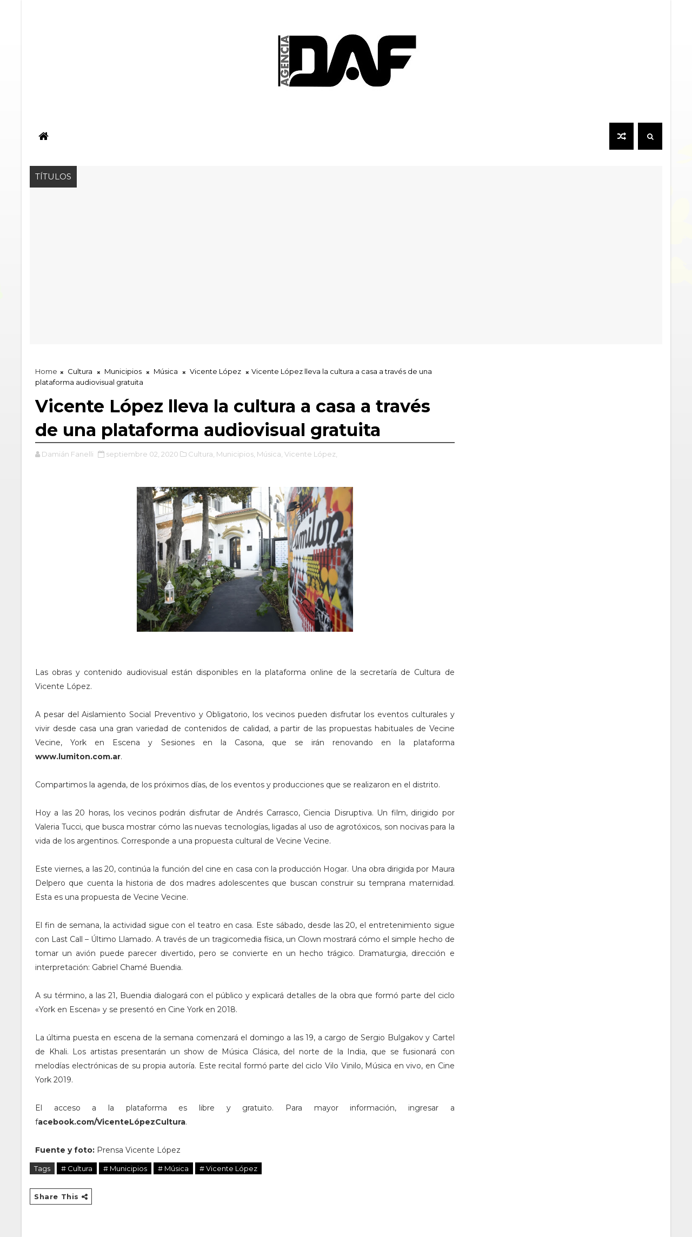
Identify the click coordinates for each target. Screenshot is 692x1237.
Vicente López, (310, 454)
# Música (173, 1168)
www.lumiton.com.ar (78, 756)
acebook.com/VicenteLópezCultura (111, 1122)
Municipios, (235, 454)
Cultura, (201, 454)
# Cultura (76, 1168)
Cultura (80, 371)
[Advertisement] (346, 268)
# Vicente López (228, 1168)
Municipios (123, 371)
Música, (270, 454)
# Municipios (125, 1168)
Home (46, 371)
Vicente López (215, 371)
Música (166, 371)
